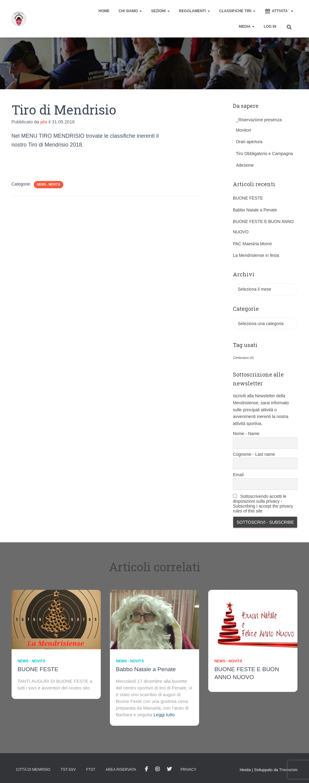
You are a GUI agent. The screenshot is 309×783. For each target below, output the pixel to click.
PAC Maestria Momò (252, 243)
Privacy (188, 769)
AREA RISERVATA (121, 769)
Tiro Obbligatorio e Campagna (264, 153)
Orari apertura (249, 141)
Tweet (169, 769)
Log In (270, 26)
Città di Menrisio (33, 769)
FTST (90, 769)
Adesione (245, 165)
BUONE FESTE (248, 198)
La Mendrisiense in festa (256, 255)
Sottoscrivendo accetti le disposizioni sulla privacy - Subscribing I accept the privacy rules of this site (263, 503)
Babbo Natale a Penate (255, 209)
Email (238, 474)
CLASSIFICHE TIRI (237, 11)
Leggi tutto (164, 714)
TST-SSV (68, 769)
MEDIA (247, 26)
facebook (146, 769)
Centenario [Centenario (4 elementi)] (243, 358)
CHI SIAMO (130, 11)
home (104, 11)
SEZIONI (160, 11)
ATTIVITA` (279, 11)
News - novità (48, 184)
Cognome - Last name (254, 454)
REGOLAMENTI (194, 11)
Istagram (157, 769)
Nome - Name (246, 433)
